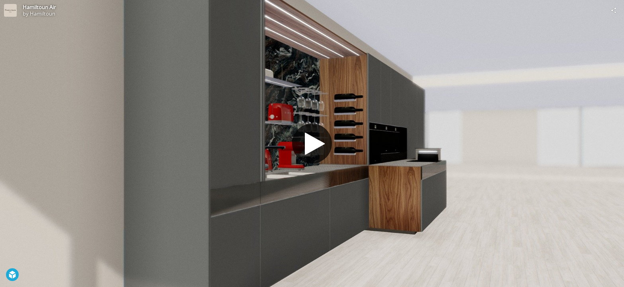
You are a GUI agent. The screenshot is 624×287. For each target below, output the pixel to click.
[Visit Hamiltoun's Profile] (10, 10)
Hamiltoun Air (39, 7)
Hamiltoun (42, 13)
